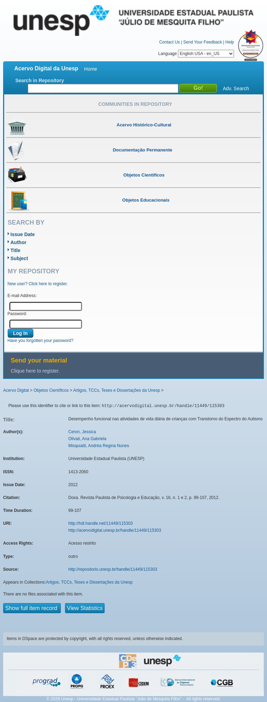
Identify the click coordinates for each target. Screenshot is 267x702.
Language (196, 53)
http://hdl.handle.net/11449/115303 (100, 523)
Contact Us (169, 42)
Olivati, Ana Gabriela (87, 438)
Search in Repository (39, 80)
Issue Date (22, 234)
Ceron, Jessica (82, 431)
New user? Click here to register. (38, 283)
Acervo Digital (16, 390)
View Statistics (85, 608)
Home (90, 69)
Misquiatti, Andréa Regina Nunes (98, 445)
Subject (19, 258)
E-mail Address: (22, 295)
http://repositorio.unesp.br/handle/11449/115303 (112, 569)
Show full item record (32, 608)
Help (229, 42)
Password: (17, 313)
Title (15, 250)
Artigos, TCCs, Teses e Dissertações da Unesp (116, 390)
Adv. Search (236, 88)
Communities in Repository (135, 104)
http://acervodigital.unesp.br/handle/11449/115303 (114, 530)
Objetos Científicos (51, 390)
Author (18, 242)
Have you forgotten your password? (40, 340)
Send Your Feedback (202, 42)
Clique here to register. (35, 371)
